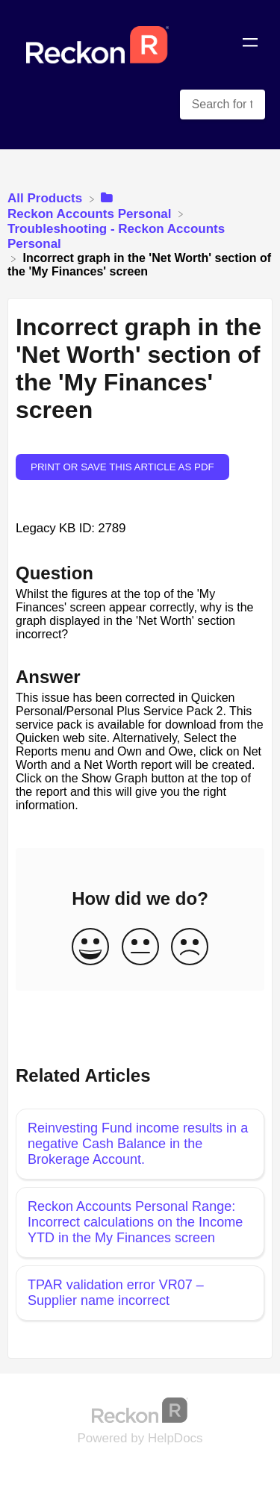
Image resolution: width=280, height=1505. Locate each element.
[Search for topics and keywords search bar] (222, 104)
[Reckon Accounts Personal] (91, 205)
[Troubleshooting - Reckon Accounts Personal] (140, 235)
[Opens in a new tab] (140, 1409)
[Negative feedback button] (190, 947)
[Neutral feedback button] (140, 947)
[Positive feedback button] (90, 947)
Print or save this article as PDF (122, 467)
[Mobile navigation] (250, 44)
